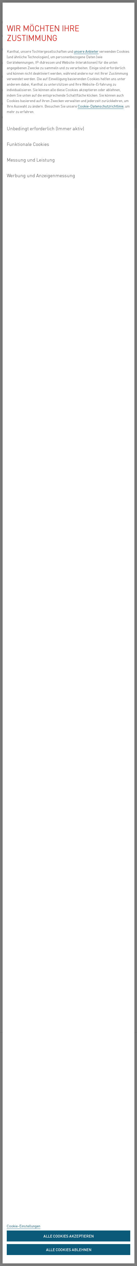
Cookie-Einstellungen (23, 1225)
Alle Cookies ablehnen (68, 1249)
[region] (68, 633)
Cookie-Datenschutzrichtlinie (100, 106)
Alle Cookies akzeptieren (68, 1236)
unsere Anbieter (86, 51)
